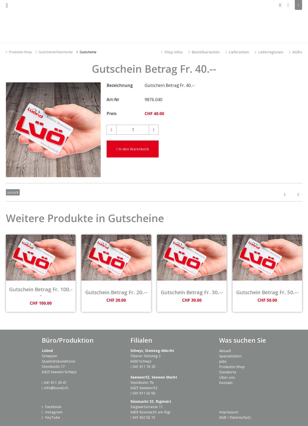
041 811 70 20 (142, 366)
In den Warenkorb (132, 149)
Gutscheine (88, 52)
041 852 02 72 (142, 417)
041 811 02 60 (142, 393)
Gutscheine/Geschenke (56, 52)
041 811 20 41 (54, 382)
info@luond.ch (55, 387)
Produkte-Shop (20, 52)
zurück (13, 192)
